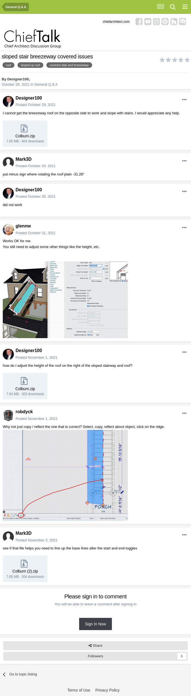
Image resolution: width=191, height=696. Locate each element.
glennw (23, 226)
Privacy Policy (107, 690)
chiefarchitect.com (116, 22)
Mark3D (24, 159)
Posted (36, 105)
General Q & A (46, 84)
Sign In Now (95, 624)
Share (95, 645)
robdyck (24, 411)
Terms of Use (78, 690)
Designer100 (18, 79)
